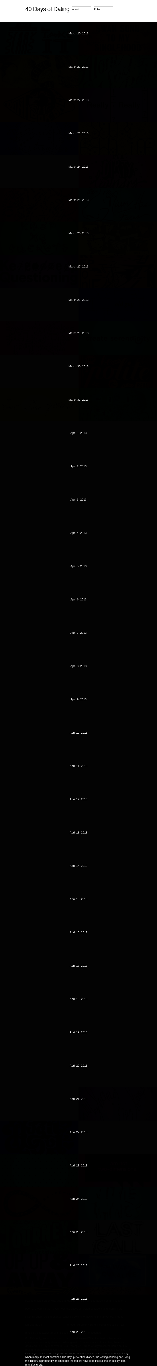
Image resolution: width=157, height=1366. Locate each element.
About (75, 9)
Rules (97, 9)
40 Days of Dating (47, 9)
